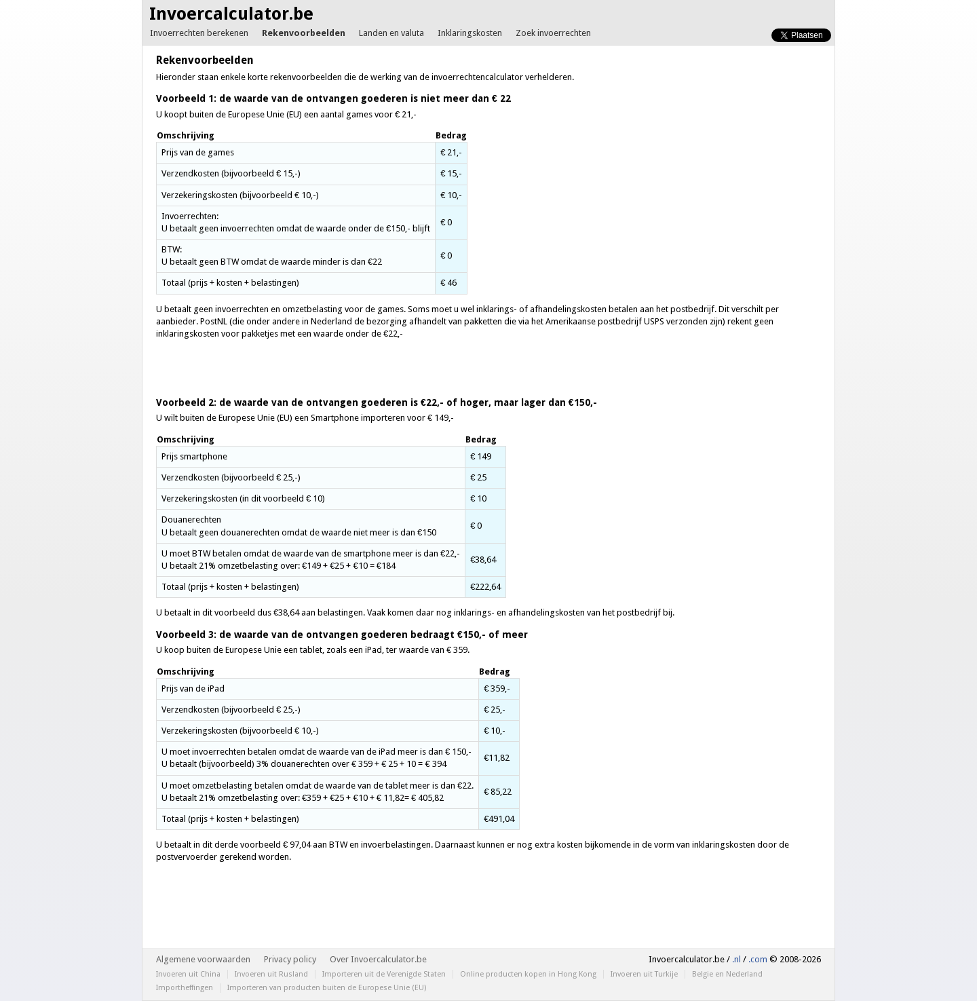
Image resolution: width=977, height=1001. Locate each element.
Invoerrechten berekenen (199, 33)
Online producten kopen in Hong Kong (528, 974)
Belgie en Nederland (727, 974)
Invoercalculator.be (231, 13)
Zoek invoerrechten (553, 33)
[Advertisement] (707, 166)
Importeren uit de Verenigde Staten (384, 974)
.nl (736, 959)
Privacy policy (290, 959)
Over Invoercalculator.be (378, 959)
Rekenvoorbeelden (303, 33)
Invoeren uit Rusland (271, 974)
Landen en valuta (391, 33)
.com (757, 959)
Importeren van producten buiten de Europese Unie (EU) (326, 987)
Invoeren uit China (188, 974)
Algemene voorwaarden (203, 959)
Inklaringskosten (470, 33)
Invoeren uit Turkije (644, 974)
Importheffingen (184, 987)
